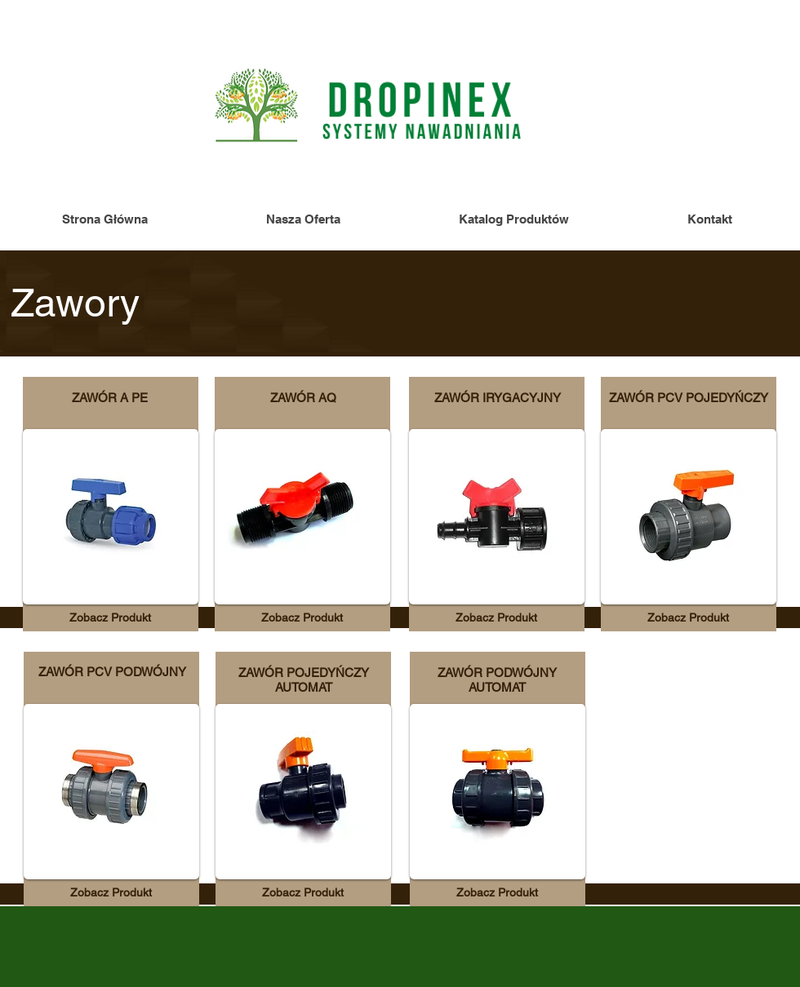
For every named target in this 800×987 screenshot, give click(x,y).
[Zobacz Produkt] (110, 618)
